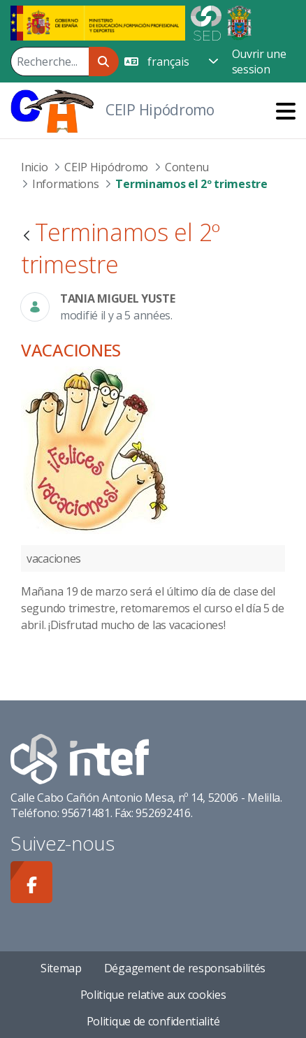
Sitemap (61, 968)
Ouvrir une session (259, 61)
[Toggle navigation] (286, 111)
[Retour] (26, 236)
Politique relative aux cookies (153, 994)
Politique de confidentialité (153, 1021)
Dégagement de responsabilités (184, 968)
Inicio (34, 167)
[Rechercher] (49, 61)
